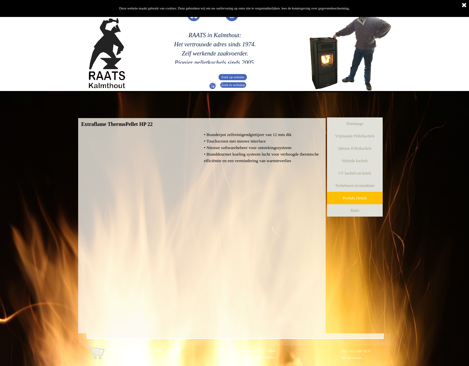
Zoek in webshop (233, 85)
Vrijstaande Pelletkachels (355, 136)
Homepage (355, 123)
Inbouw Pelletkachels (355, 148)
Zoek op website (232, 77)
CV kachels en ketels (354, 173)
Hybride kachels (354, 161)
